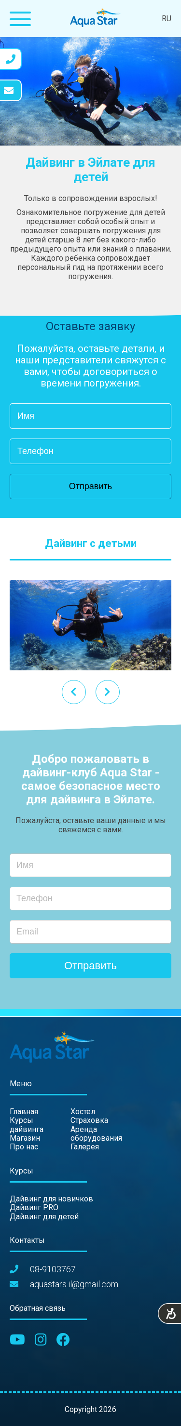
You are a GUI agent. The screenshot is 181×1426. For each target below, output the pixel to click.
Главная (24, 1111)
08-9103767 (53, 1269)
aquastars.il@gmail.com (74, 1284)
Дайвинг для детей (44, 1216)
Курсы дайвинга (26, 1124)
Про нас (24, 1146)
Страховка (89, 1120)
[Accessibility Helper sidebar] (169, 1314)
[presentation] (107, 692)
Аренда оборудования (96, 1134)
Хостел (82, 1111)
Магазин (25, 1138)
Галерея (84, 1146)
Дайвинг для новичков (51, 1198)
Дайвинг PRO (34, 1207)
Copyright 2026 (90, 1409)
